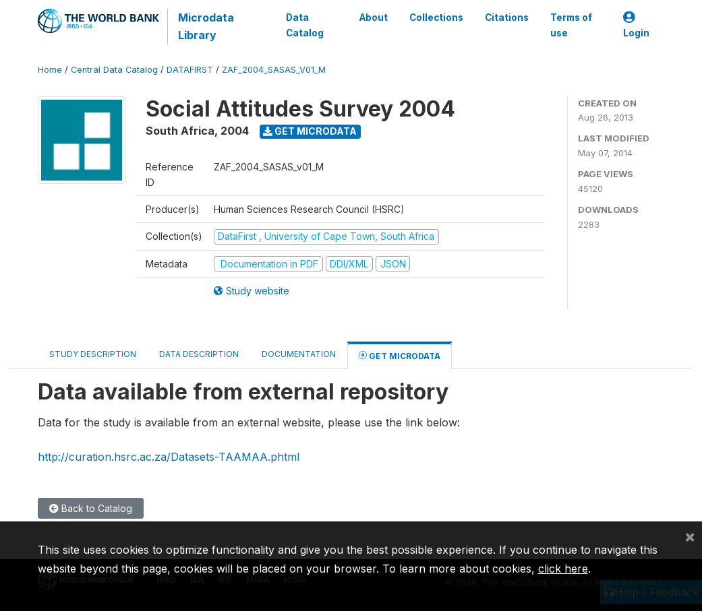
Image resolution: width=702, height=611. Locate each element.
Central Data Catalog (114, 70)
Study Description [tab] (92, 354)
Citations (507, 17)
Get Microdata (310, 131)
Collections (436, 17)
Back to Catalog (90, 508)
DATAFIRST (190, 70)
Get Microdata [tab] (399, 355)
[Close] (689, 536)
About (373, 17)
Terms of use (571, 25)
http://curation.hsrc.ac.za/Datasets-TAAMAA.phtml (168, 456)
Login (636, 25)
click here (563, 568)
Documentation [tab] (299, 354)
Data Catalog (305, 25)
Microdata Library (206, 26)
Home (50, 70)
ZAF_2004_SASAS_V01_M (274, 70)
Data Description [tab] (199, 354)
